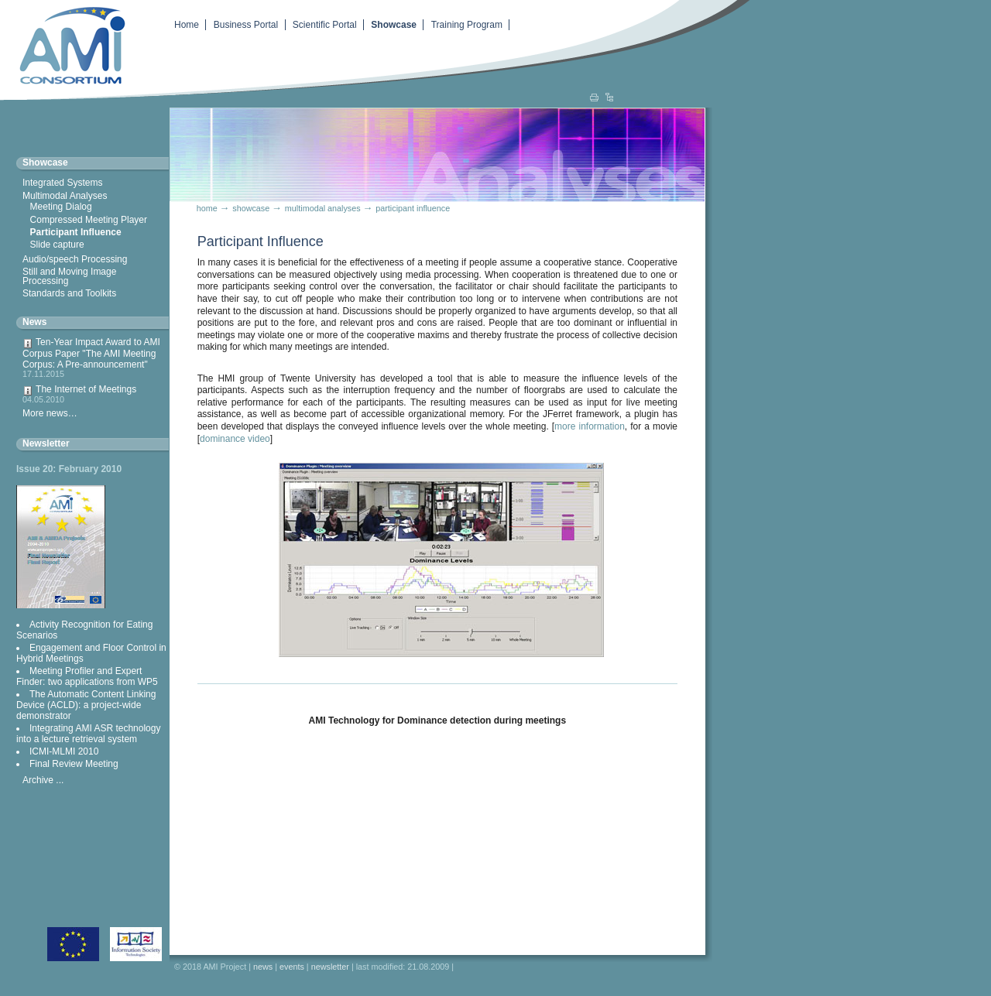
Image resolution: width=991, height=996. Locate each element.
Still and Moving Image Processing (69, 276)
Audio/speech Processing (74, 259)
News (34, 322)
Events (291, 966)
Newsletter (46, 443)
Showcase (394, 24)
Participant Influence (76, 232)
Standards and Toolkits (69, 293)
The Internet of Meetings (92, 394)
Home (186, 24)
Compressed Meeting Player (88, 219)
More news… (49, 413)
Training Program (466, 24)
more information (589, 426)
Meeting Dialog (61, 206)
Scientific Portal (325, 24)
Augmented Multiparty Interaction (66, 44)
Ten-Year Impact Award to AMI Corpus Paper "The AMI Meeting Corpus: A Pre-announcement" (92, 357)
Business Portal (246, 24)
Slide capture (57, 244)
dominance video (235, 438)
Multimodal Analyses (64, 195)
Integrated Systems (62, 182)
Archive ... (42, 780)
